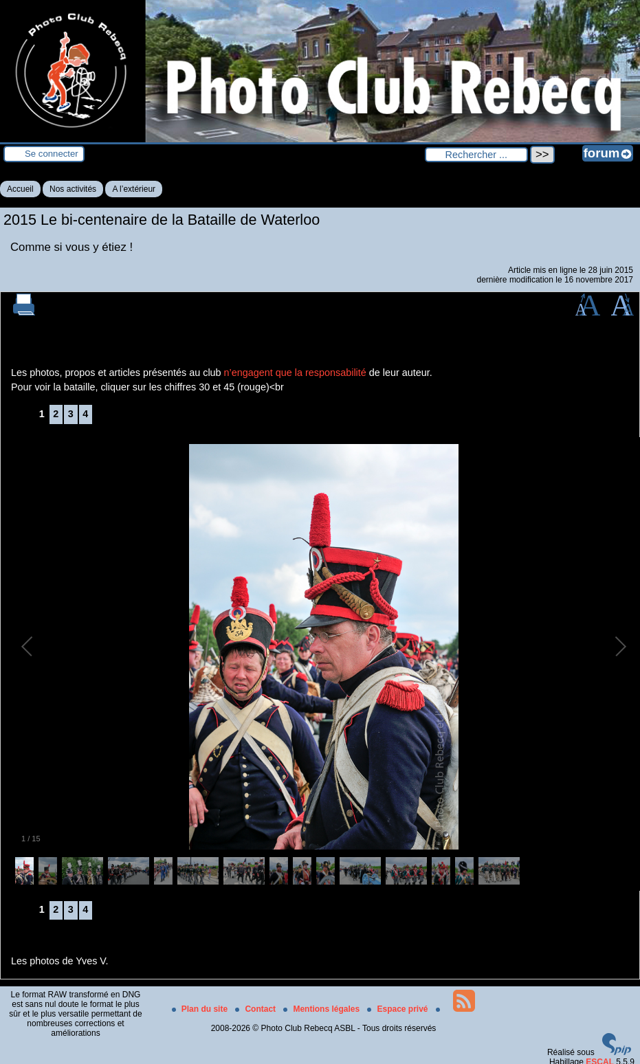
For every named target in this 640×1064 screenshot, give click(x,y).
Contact (256, 1009)
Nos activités (72, 189)
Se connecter (51, 153)
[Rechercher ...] (476, 154)
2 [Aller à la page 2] (55, 413)
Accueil (20, 189)
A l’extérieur (133, 189)
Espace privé (398, 1009)
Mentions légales (322, 1009)
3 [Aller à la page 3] (71, 413)
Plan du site (201, 1009)
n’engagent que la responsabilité (295, 372)
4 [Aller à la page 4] (85, 413)
